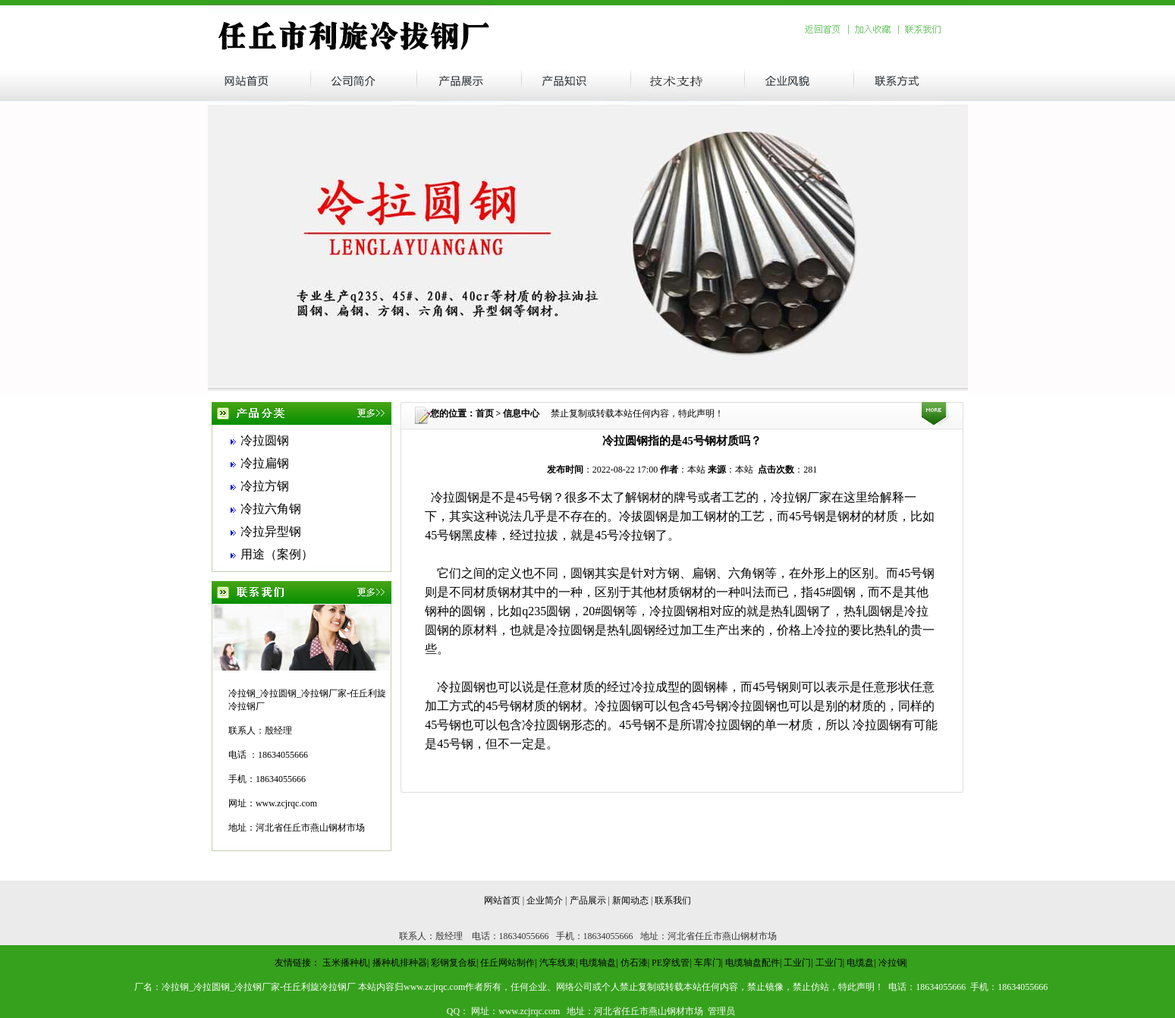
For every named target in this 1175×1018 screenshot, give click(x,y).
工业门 (797, 962)
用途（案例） (276, 554)
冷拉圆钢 (264, 440)
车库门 (707, 962)
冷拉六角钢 (270, 508)
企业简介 (544, 900)
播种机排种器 (399, 962)
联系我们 (673, 900)
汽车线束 (557, 962)
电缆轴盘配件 (752, 962)
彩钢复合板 (453, 962)
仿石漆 (634, 962)
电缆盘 (860, 962)
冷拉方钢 (264, 485)
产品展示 (588, 900)
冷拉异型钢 (270, 531)
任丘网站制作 (507, 962)
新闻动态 (630, 900)
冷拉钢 (892, 962)
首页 (485, 413)
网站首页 (502, 900)
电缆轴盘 (598, 962)
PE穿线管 (671, 962)
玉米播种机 (345, 962)
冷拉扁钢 (264, 463)
